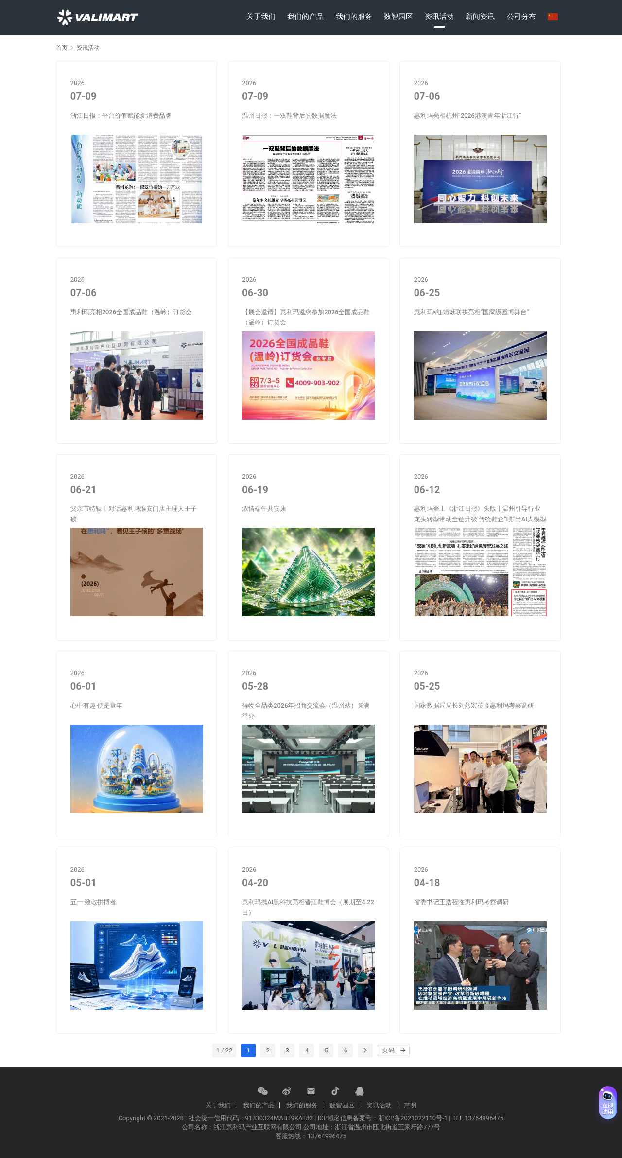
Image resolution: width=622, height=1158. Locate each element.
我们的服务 (354, 16)
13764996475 (326, 1136)
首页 (62, 47)
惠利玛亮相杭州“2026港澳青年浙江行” (467, 115)
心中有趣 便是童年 (96, 705)
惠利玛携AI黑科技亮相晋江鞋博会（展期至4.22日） (308, 907)
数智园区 (398, 16)
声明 (410, 1105)
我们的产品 (305, 16)
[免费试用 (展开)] (608, 1102)
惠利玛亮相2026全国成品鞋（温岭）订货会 (131, 312)
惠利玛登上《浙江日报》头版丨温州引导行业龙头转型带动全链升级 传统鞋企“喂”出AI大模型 (480, 513)
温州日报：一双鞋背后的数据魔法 (289, 115)
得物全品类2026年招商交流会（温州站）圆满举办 (306, 710)
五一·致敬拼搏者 (93, 902)
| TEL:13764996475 (476, 1118)
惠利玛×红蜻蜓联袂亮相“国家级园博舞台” (472, 312)
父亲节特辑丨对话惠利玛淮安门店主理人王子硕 (133, 513)
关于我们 (261, 16)
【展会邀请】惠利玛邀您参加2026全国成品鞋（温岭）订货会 (306, 317)
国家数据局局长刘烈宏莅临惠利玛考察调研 (474, 705)
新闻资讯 (480, 16)
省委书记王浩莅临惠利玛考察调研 (461, 902)
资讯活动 (439, 16)
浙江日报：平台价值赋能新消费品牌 (121, 115)
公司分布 (521, 16)
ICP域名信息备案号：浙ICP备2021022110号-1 (383, 1118)
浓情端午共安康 (264, 508)
